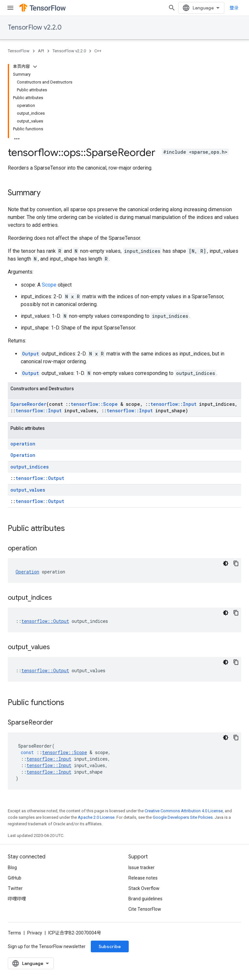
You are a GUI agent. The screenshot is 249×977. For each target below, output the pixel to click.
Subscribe (110, 946)
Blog (12, 867)
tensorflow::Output (40, 478)
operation (22, 444)
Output (30, 354)
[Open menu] (10, 8)
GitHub (14, 878)
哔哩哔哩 (17, 898)
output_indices (29, 467)
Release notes (143, 878)
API (41, 50)
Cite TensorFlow (144, 909)
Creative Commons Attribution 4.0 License (184, 810)
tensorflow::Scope (94, 404)
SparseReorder (28, 404)
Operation (22, 455)
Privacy (34, 932)
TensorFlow (19, 50)
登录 (234, 7)
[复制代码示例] (236, 563)
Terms (14, 932)
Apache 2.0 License (96, 817)
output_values (27, 490)
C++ (97, 50)
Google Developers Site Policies (183, 817)
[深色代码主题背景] (225, 563)
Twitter (15, 888)
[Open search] (172, 8)
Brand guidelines (145, 898)
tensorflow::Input (173, 404)
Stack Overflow (144, 888)
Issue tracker (141, 867)
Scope (49, 285)
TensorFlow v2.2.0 (35, 27)
